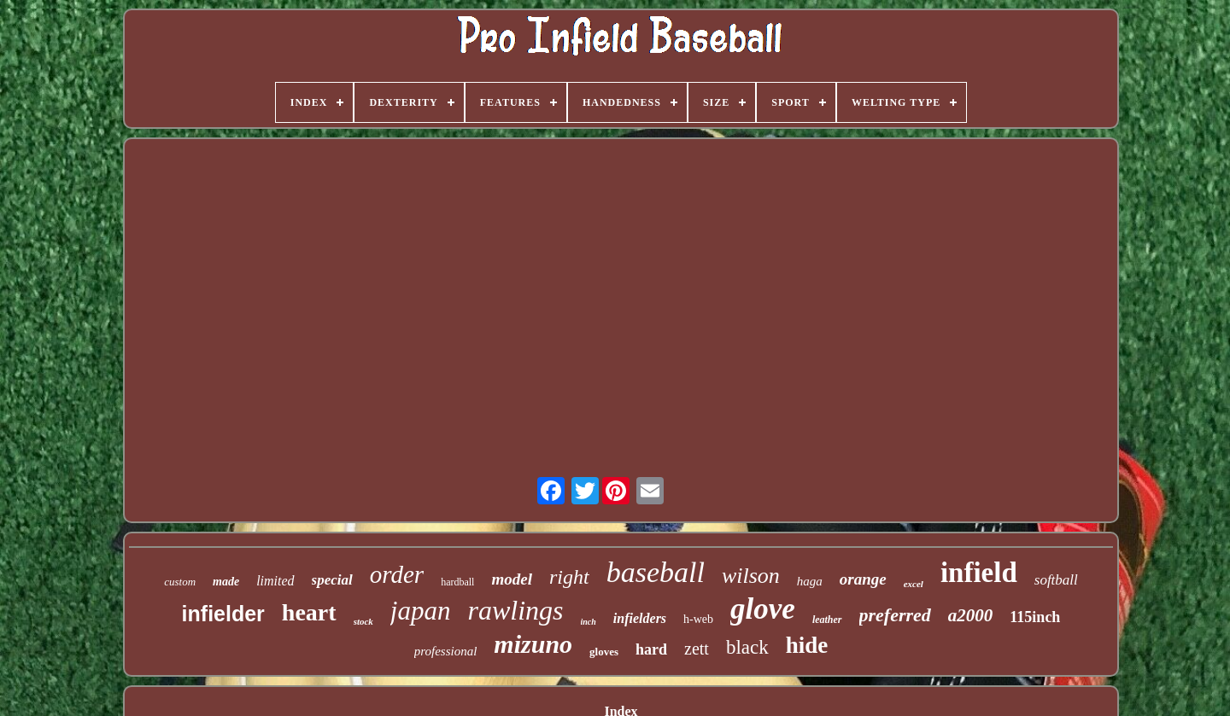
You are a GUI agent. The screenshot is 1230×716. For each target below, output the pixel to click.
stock (363, 621)
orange (863, 579)
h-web (698, 619)
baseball (655, 572)
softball (1056, 580)
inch (588, 621)
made (226, 581)
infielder (223, 614)
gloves (603, 651)
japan (420, 611)
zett (696, 648)
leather (827, 620)
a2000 (970, 615)
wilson (751, 575)
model (511, 579)
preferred (895, 615)
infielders (639, 618)
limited (275, 580)
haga (810, 581)
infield (978, 572)
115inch (1035, 617)
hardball (457, 582)
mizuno (533, 644)
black (747, 647)
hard (651, 649)
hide (807, 645)
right (569, 577)
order (397, 574)
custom (180, 581)
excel (913, 584)
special (332, 580)
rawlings (515, 610)
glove (762, 609)
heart (309, 612)
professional (445, 651)
